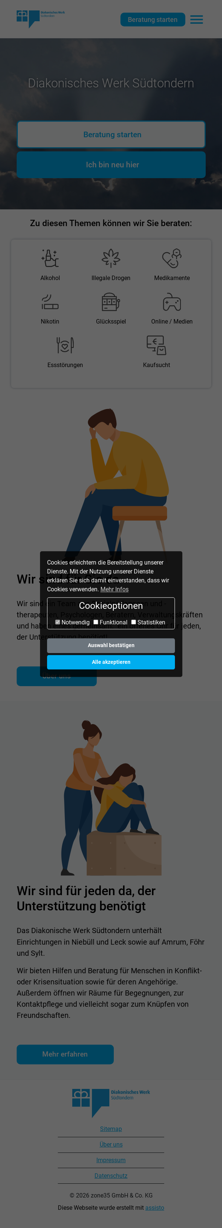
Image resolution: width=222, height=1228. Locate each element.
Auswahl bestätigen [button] (111, 645)
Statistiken (148, 622)
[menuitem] (50, 265)
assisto (154, 1207)
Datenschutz (111, 1175)
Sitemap (111, 1128)
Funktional (110, 622)
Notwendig (72, 622)
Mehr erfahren (65, 1054)
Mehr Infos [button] (114, 589)
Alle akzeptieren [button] (111, 662)
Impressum (111, 1160)
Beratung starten (153, 19)
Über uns (111, 1144)
